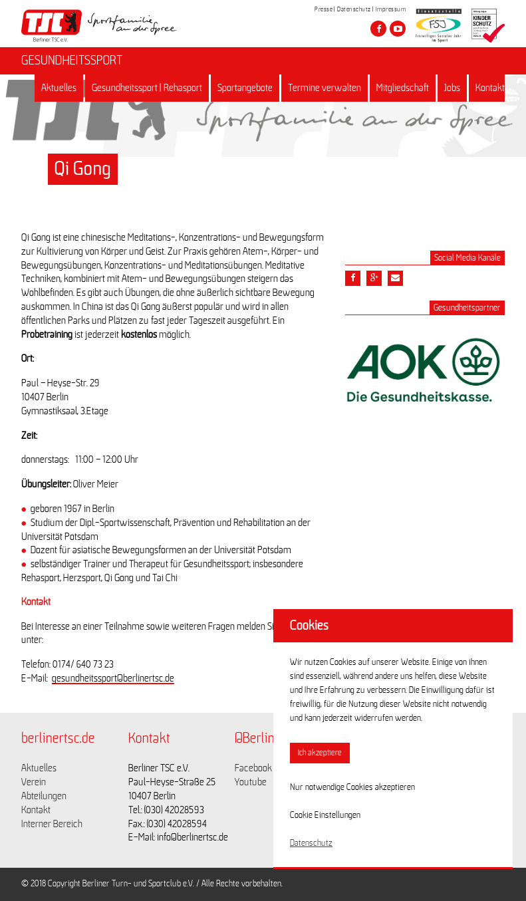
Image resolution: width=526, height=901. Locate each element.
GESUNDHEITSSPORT (71, 60)
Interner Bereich (51, 824)
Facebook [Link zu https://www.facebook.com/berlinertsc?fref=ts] (253, 768)
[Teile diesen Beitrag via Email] (395, 278)
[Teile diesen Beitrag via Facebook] (352, 278)
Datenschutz (354, 9)
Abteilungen (43, 796)
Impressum (391, 9)
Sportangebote (245, 87)
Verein (33, 782)
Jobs (452, 87)
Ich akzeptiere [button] (320, 753)
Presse (323, 9)
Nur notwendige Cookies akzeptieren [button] (352, 787)
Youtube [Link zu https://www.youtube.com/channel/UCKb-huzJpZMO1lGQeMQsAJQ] (251, 782)
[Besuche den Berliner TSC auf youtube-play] (398, 29)
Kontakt (490, 87)
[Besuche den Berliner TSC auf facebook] (378, 29)
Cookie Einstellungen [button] (325, 815)
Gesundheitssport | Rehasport (147, 87)
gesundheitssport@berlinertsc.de (113, 678)
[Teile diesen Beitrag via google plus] (374, 278)
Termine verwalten (324, 87)
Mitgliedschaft (402, 87)
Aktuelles (58, 87)
